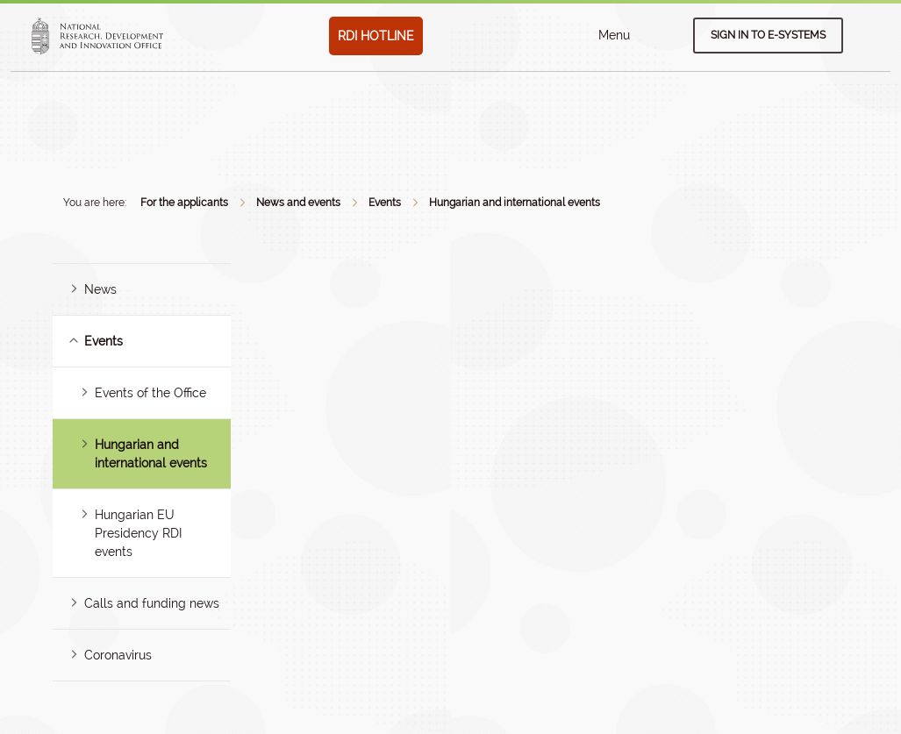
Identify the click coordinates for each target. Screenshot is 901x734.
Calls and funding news (151, 603)
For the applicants (184, 202)
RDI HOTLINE (376, 36)
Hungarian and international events (514, 202)
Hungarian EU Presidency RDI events (138, 533)
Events (384, 202)
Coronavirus (118, 655)
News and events (298, 202)
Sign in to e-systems (768, 35)
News (100, 289)
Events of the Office (150, 393)
